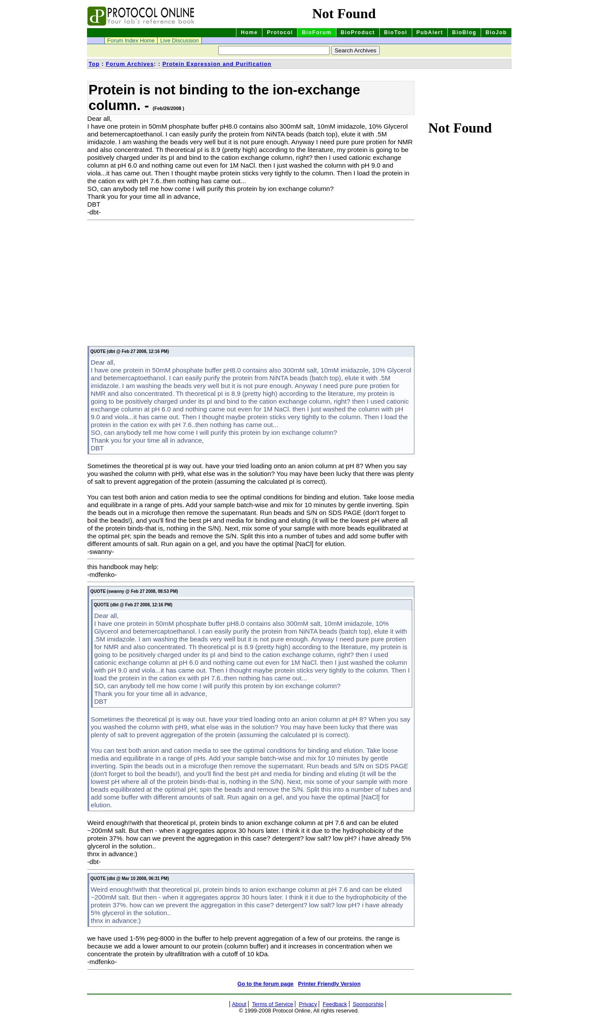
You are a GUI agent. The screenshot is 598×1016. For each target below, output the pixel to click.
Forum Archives (130, 64)
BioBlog (464, 32)
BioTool (395, 32)
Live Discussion (179, 40)
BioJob (496, 32)
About (239, 1004)
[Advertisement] (160, 284)
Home (249, 32)
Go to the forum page (265, 983)
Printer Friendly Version (329, 983)
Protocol (280, 32)
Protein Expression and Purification (217, 64)
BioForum (316, 32)
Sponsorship (367, 1004)
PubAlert (430, 32)
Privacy (308, 1004)
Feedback (335, 1004)
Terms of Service (272, 1004)
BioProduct (358, 32)
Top (94, 64)
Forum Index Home (131, 40)
